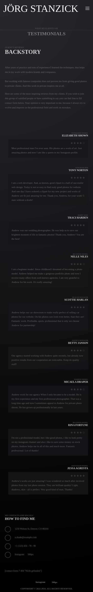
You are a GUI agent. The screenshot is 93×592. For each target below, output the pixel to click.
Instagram (40, 585)
